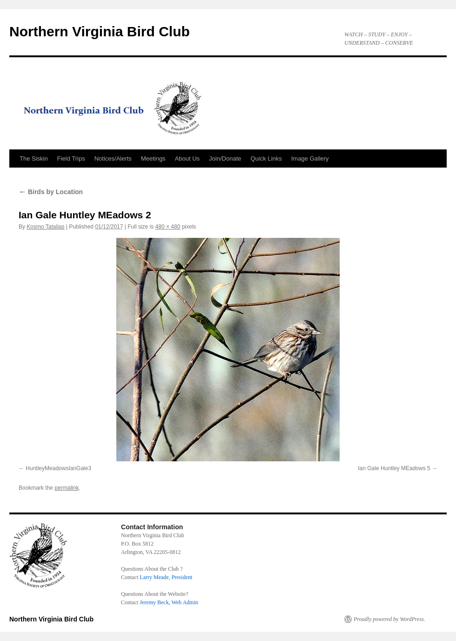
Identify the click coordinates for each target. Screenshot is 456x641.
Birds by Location (51, 192)
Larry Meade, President (166, 577)
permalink (66, 488)
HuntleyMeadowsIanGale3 (58, 468)
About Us (187, 158)
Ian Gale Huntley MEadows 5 (394, 468)
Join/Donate (225, 158)
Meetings (153, 158)
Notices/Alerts (113, 158)
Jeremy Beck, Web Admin (169, 602)
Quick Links (266, 158)
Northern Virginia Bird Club (99, 31)
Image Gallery (310, 158)
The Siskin (34, 158)
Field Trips (71, 158)
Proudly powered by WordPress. (389, 619)
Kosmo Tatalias (45, 226)
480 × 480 (168, 226)
